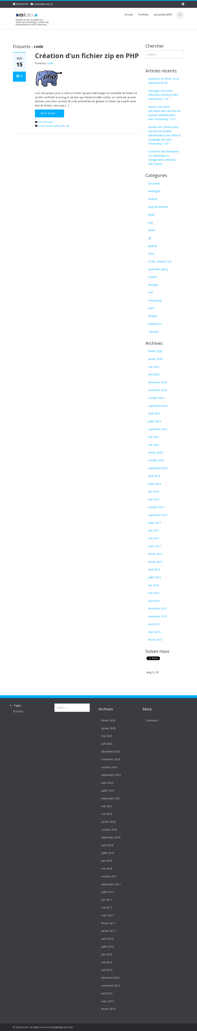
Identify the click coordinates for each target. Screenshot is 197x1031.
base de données (158, 206)
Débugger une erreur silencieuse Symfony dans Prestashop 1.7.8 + (163, 95)
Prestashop (155, 300)
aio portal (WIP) (163, 14)
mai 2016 (153, 593)
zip (67, 125)
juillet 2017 (154, 523)
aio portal (153, 183)
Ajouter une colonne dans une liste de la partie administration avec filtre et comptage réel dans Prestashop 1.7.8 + (164, 135)
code (41, 125)
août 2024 (154, 413)
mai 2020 (153, 445)
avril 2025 (153, 374)
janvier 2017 (155, 562)
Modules (153, 285)
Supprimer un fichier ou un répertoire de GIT (163, 81)
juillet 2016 (154, 577)
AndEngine (154, 191)
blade (151, 214)
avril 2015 (153, 624)
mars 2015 (154, 632)
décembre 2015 (157, 608)
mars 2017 (154, 546)
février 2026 (155, 351)
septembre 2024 (158, 406)
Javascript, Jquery (158, 269)
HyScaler (68, 1027)
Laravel (152, 277)
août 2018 (154, 476)
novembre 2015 (157, 616)
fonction (49, 125)
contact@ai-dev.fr (43, 4)
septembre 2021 (158, 429)
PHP (40, 122)
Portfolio (143, 14)
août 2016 (154, 569)
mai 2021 (153, 437)
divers (151, 230)
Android (152, 199)
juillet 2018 (154, 484)
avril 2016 (153, 601)
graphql (152, 245)
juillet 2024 (154, 421)
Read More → (49, 113)
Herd (151, 253)
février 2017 (155, 554)
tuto (63, 125)
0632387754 (21, 4)
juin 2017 (153, 530)
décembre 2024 (157, 382)
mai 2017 (153, 538)
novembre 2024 (157, 390)
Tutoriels (48, 122)
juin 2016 (153, 585)
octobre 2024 (156, 398)
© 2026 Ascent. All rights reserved (31, 1027)
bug (150, 222)
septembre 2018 (158, 468)
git (149, 238)
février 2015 (155, 639)
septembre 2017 (158, 515)
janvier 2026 (155, 359)
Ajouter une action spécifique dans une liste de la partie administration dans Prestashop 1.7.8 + (164, 113)
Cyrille (50, 63)
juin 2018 (153, 491)
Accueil (129, 14)
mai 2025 (153, 367)
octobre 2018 (156, 460)
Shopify (152, 316)
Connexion (148, 720)
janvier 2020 (155, 452)
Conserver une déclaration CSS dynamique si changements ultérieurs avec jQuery (163, 157)
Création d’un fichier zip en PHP (87, 55)
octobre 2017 (156, 507)
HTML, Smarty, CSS (159, 261)
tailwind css (155, 324)
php (57, 125)
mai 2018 (153, 499)
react (151, 308)
